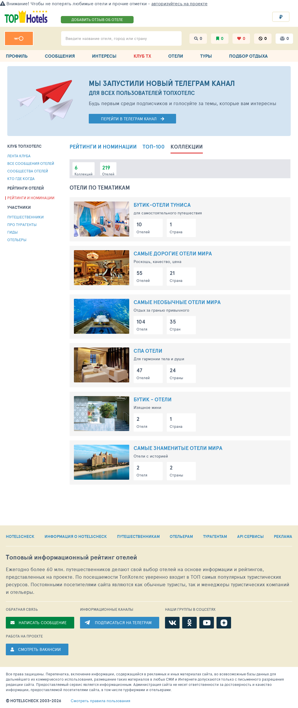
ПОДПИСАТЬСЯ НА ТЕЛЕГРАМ (123, 622)
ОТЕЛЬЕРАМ (181, 536)
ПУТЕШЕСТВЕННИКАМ (138, 536)
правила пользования (100, 701)
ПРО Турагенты (22, 224)
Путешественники (25, 217)
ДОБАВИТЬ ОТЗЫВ (97, 19)
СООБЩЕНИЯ (60, 55)
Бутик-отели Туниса (162, 205)
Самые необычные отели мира (177, 302)
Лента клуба (19, 155)
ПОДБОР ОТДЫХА (248, 55)
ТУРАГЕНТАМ (215, 536)
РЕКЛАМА (283, 536)
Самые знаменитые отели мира (178, 448)
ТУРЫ (206, 55)
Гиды (12, 232)
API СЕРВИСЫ (250, 536)
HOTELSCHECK (20, 536)
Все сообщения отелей (30, 163)
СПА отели (148, 351)
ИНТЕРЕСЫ (104, 55)
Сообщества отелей (27, 171)
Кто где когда (21, 178)
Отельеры (16, 239)
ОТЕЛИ (175, 55)
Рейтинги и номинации (30, 197)
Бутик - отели (153, 399)
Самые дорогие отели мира (173, 253)
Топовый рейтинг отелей (71, 557)
